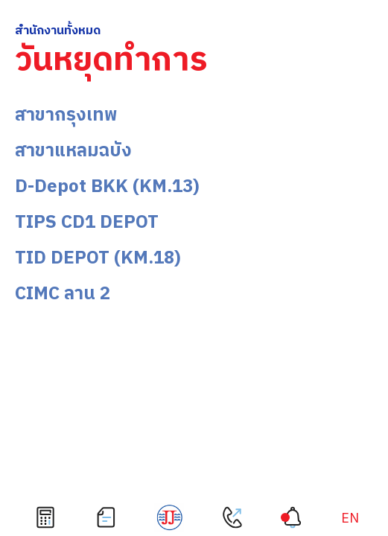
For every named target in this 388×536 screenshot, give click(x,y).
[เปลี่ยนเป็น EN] (350, 519)
